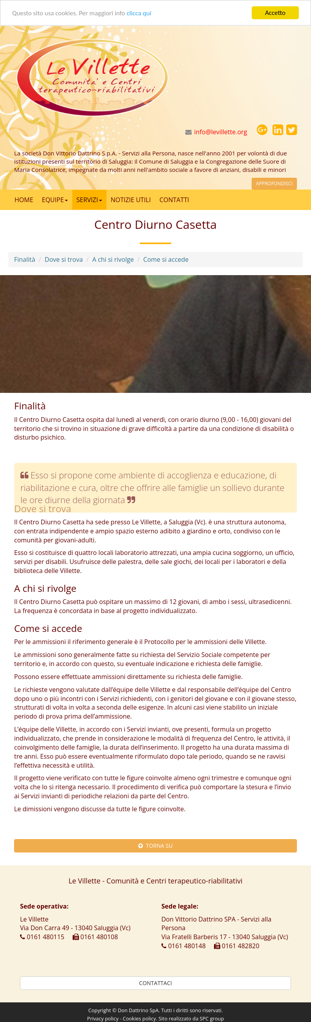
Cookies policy (139, 1018)
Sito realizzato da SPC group (191, 1018)
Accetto (275, 13)
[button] (262, 130)
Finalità (24, 259)
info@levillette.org (220, 132)
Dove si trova (64, 259)
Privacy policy (103, 1018)
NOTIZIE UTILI (131, 199)
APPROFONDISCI (274, 183)
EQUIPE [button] (55, 199)
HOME (24, 199)
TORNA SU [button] (155, 845)
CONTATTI (174, 199)
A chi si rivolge (113, 259)
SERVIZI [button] (89, 199)
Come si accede (165, 259)
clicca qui (138, 13)
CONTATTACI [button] (155, 983)
